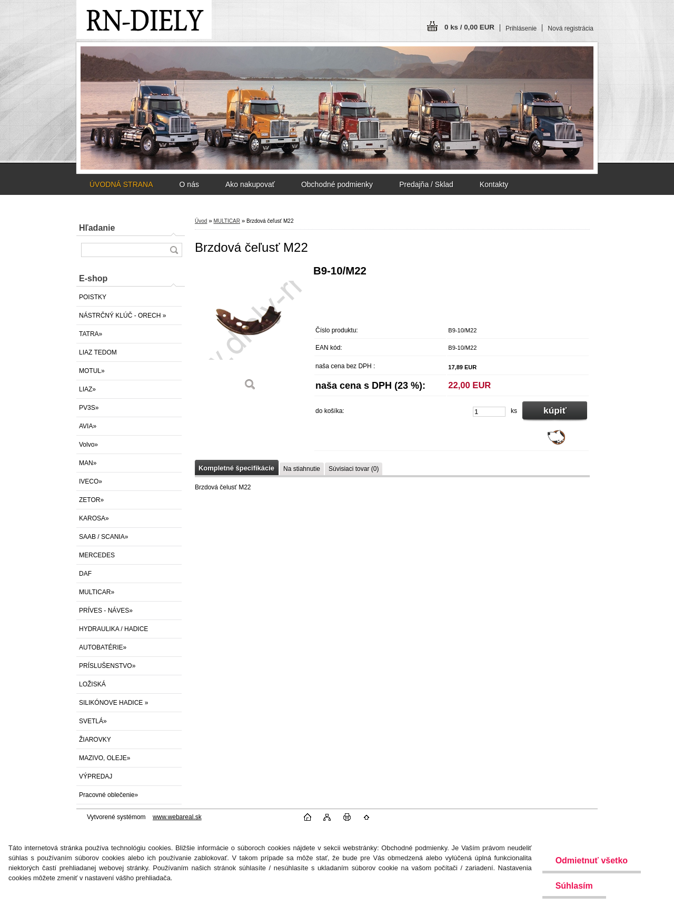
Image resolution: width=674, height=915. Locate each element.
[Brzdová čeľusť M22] (250, 331)
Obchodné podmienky (337, 184)
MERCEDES (97, 555)
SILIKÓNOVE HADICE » (113, 702)
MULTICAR (226, 221)
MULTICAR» (96, 592)
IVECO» (90, 481)
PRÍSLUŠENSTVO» (107, 666)
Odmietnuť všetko (592, 860)
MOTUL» (92, 371)
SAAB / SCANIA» (103, 536)
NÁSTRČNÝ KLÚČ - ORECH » (122, 315)
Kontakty (494, 184)
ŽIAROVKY (95, 739)
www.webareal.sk (177, 817)
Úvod (201, 221)
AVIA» (87, 426)
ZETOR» (91, 500)
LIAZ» (87, 389)
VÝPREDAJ (95, 776)
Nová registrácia (570, 28)
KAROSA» (94, 518)
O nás (189, 184)
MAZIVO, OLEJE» (104, 758)
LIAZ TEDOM (98, 352)
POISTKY (92, 297)
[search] (173, 250)
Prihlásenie (521, 28)
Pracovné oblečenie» (108, 795)
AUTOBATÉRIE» (102, 647)
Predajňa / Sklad (426, 184)
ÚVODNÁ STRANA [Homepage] (121, 184)
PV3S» (88, 407)
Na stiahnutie (301, 469)
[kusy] (489, 412)
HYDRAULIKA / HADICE (113, 629)
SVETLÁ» (93, 721)
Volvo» (88, 444)
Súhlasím (574, 885)
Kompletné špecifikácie (236, 468)
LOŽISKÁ (92, 684)
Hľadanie (97, 227)
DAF (85, 573)
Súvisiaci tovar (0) (354, 469)
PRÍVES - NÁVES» (106, 610)
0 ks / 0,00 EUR (469, 27)
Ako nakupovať (250, 184)
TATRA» (90, 334)
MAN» (87, 463)
